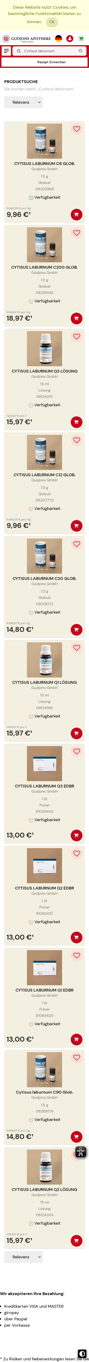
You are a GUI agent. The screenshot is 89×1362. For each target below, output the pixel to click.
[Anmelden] (69, 38)
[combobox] (49, 51)
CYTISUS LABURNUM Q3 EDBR (44, 786)
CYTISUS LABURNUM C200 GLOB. (44, 267)
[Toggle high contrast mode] (82, 1353)
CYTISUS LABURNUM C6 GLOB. (44, 163)
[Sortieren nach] (23, 102)
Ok (52, 22)
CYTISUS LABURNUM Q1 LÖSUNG (44, 682)
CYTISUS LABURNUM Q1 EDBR (44, 990)
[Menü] (6, 51)
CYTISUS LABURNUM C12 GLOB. (44, 475)
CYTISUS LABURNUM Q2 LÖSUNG (44, 1189)
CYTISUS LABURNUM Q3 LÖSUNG (45, 371)
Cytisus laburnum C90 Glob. (44, 1092)
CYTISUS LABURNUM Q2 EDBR (44, 888)
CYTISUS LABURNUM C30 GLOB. (44, 578)
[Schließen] (80, 51)
